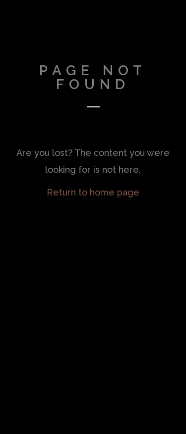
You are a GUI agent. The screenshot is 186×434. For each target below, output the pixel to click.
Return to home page (93, 192)
